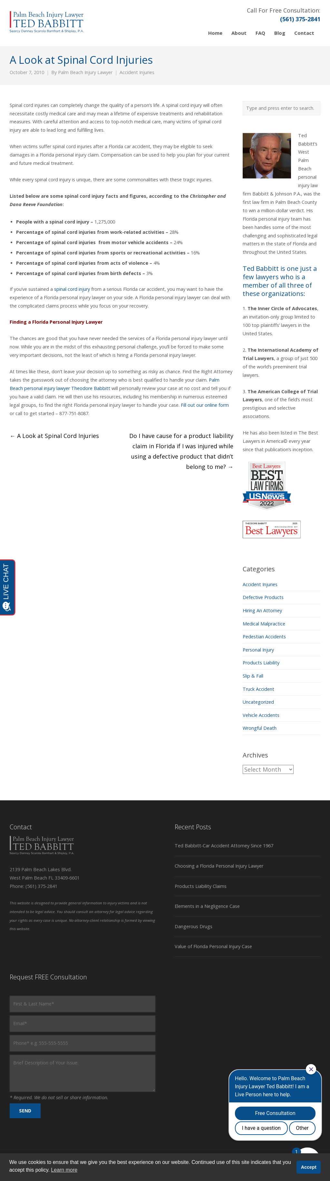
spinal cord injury (72, 289)
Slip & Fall (253, 676)
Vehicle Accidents (261, 715)
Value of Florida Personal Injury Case (213, 946)
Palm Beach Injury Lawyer (85, 72)
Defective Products (263, 597)
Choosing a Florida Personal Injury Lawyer (219, 866)
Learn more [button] (64, 1170)
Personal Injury (258, 650)
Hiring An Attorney (262, 610)
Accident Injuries (137, 72)
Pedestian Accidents (264, 636)
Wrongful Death (260, 728)
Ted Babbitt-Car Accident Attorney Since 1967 (224, 846)
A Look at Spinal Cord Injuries (54, 436)
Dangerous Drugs (193, 926)
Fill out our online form (205, 405)
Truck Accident (258, 689)
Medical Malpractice (264, 624)
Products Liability (261, 663)
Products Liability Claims (201, 886)
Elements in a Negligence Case (207, 906)
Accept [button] (308, 1167)
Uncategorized (258, 702)
